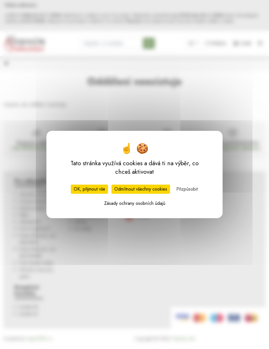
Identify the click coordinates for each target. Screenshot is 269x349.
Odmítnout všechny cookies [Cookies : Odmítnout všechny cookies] (140, 189)
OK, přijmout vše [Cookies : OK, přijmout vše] (89, 189)
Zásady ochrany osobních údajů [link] (134, 203)
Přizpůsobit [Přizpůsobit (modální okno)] (187, 189)
